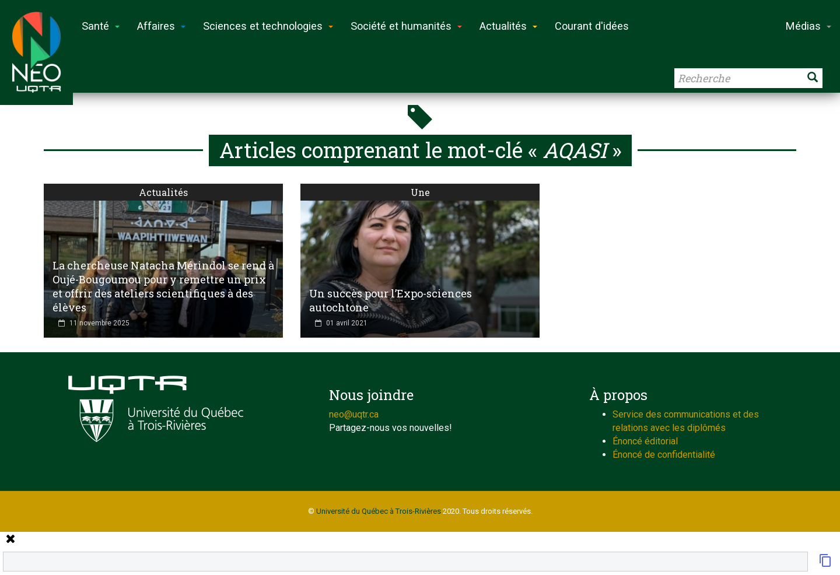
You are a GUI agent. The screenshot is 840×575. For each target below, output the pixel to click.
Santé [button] (101, 26)
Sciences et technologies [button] (268, 26)
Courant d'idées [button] (592, 26)
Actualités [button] (508, 26)
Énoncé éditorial (645, 441)
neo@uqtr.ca (354, 414)
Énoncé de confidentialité (663, 454)
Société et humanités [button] (406, 26)
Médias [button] (808, 26)
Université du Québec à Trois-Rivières (378, 511)
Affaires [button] (161, 26)
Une (420, 192)
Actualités (163, 192)
